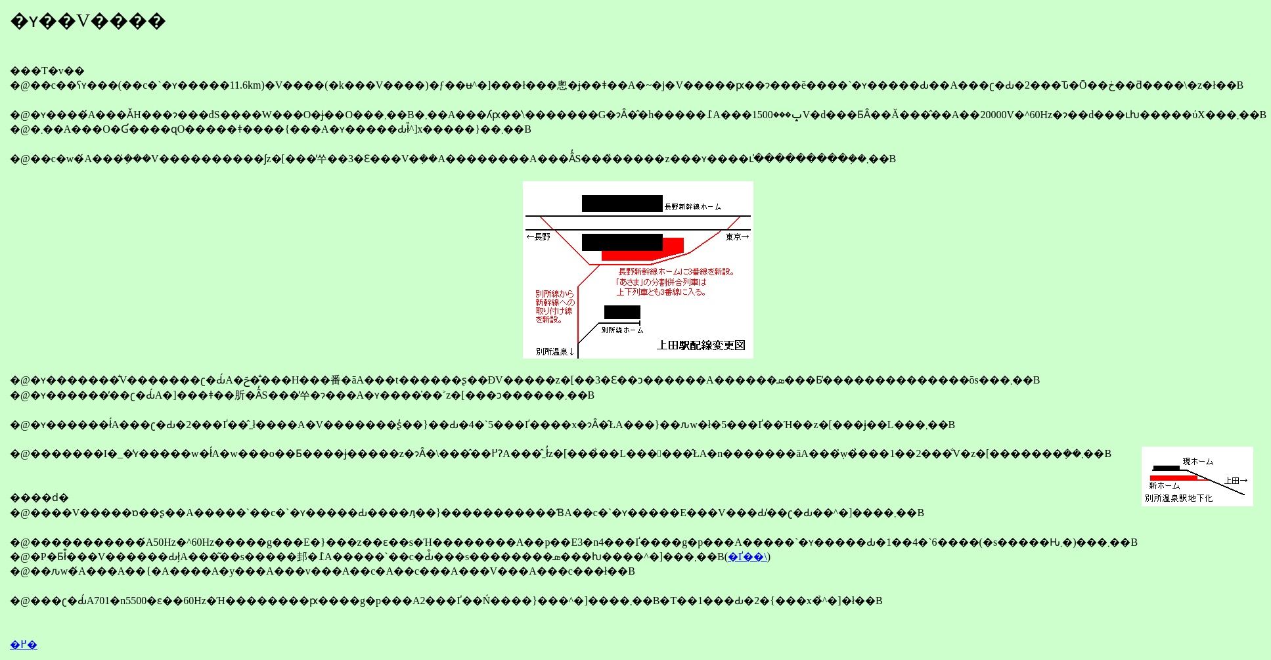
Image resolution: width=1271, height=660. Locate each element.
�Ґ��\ (747, 556)
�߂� (23, 644)
